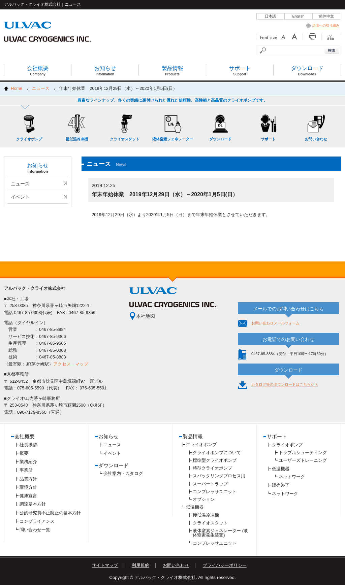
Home (16, 88)
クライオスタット (210, 523)
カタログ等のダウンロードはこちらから (284, 384)
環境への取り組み (322, 25)
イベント (20, 197)
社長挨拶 (28, 445)
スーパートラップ (210, 484)
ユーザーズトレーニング (303, 460)
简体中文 (326, 16)
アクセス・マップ (70, 364)
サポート (277, 436)
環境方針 (28, 487)
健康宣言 (28, 495)
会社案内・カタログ (123, 473)
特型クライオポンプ (212, 468)
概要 (24, 453)
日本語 (270, 16)
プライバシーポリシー (225, 565)
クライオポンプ (201, 444)
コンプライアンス (37, 521)
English (298, 16)
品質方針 (28, 479)
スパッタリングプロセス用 (219, 476)
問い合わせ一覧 (35, 529)
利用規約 (140, 565)
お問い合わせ (176, 565)
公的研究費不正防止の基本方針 (50, 513)
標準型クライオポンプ (215, 460)
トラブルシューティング (303, 452)
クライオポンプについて (217, 452)
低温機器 (194, 507)
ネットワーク (292, 477)
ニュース (41, 88)
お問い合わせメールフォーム (275, 323)
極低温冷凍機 (206, 515)
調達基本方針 (33, 504)
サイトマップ (105, 565)
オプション (204, 499)
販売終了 (280, 485)
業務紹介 (28, 461)
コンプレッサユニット (215, 491)
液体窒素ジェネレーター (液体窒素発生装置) (220, 533)
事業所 (26, 470)
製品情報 (193, 436)
